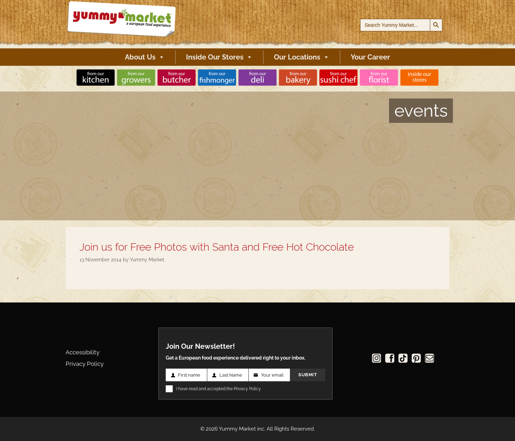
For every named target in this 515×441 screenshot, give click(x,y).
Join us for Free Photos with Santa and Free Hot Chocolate (217, 247)
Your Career (370, 57)
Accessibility (82, 352)
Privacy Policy (85, 363)
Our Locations (301, 57)
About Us (145, 57)
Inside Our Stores (219, 57)
